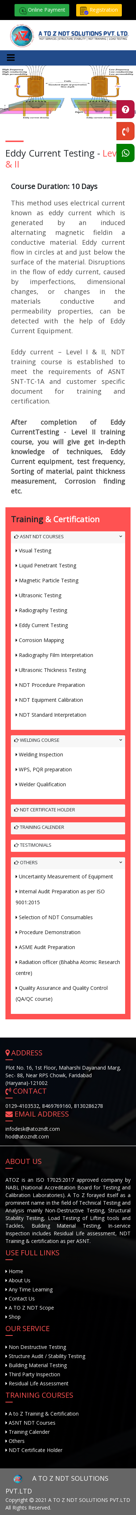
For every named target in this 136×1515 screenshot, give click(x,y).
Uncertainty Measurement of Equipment (66, 876)
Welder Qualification (42, 784)
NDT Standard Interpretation (52, 714)
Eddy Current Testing (43, 625)
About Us (18, 1280)
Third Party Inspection (34, 1374)
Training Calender (39, 827)
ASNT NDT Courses (39, 536)
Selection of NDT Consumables (56, 917)
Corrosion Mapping (41, 640)
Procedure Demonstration (50, 932)
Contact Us (21, 1298)
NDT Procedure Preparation (52, 684)
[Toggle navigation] (10, 58)
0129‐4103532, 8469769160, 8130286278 (54, 1105)
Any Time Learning (30, 1289)
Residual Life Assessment (39, 1383)
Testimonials (32, 845)
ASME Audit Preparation (47, 947)
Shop (14, 1316)
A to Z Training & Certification (44, 1413)
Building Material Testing (38, 1365)
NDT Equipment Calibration (51, 699)
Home (15, 1271)
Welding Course (36, 740)
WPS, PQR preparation (45, 769)
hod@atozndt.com (27, 1136)
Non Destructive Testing (37, 1346)
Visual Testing (35, 550)
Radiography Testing (43, 610)
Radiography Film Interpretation (56, 655)
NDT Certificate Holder (44, 809)
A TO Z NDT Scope (30, 1307)
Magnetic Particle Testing (48, 580)
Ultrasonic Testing (40, 595)
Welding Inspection (41, 754)
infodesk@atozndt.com (32, 1128)
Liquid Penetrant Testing (47, 565)
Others (26, 862)
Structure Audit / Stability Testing (47, 1356)
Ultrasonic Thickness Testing (52, 669)
